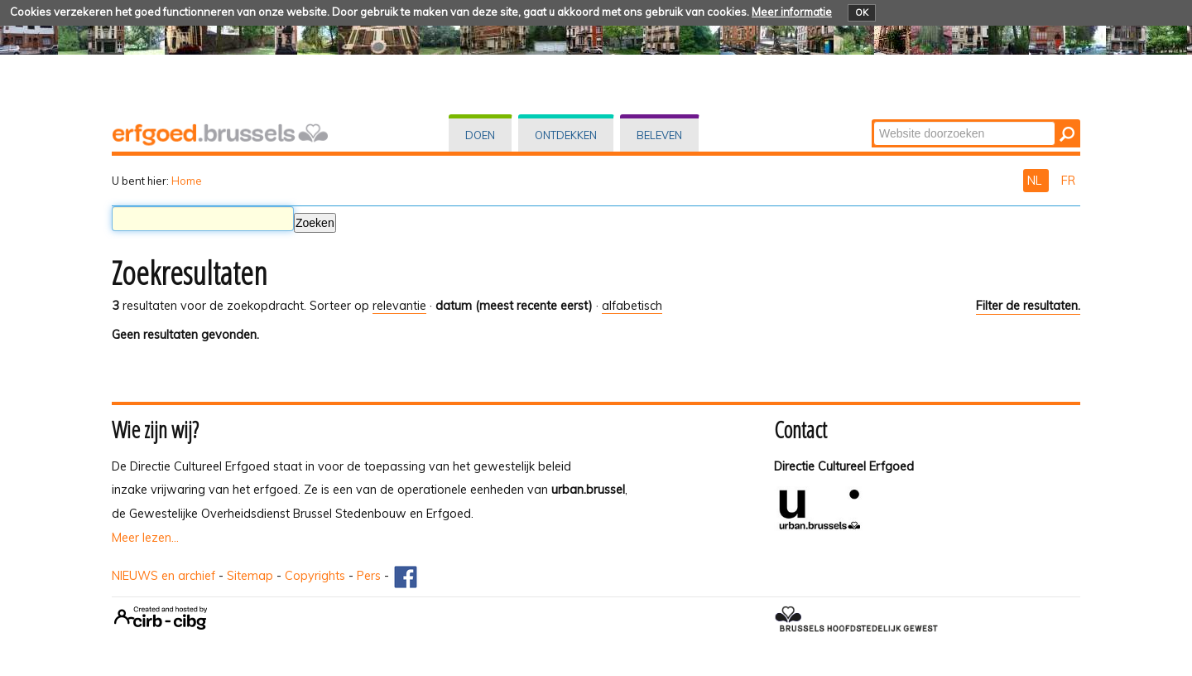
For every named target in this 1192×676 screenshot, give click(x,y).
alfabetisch (632, 305)
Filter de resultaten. (1028, 305)
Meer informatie (792, 11)
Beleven (659, 135)
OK (861, 12)
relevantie (399, 305)
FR (1068, 180)
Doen (480, 135)
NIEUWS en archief (163, 575)
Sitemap (250, 575)
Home (186, 180)
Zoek (872, 120)
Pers (369, 575)
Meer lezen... (145, 537)
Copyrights (315, 575)
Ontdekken (566, 135)
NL (1036, 180)
